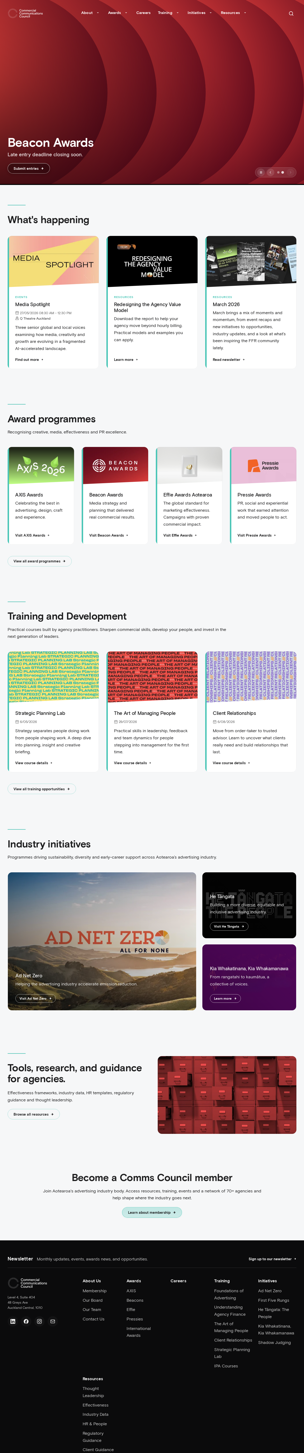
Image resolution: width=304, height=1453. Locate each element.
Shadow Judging (274, 1342)
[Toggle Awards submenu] (126, 13)
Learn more (126, 359)
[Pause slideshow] (261, 172)
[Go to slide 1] (278, 172)
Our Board (93, 1300)
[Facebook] (26, 1321)
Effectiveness (96, 1404)
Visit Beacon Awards (108, 536)
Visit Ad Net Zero (35, 999)
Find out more (29, 359)
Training (165, 12)
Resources (230, 12)
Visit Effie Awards (180, 536)
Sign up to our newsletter (272, 1259)
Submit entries (29, 168)
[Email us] (53, 1321)
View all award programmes (40, 561)
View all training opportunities (42, 789)
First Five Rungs (273, 1300)
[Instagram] (39, 1321)
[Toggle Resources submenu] (245, 13)
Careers (143, 12)
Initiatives (196, 12)
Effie (131, 1309)
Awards (114, 12)
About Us (92, 1280)
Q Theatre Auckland (35, 318)
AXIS (131, 1290)
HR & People (95, 1423)
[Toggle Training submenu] (177, 13)
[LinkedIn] (13, 1321)
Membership (95, 1290)
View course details (33, 763)
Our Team (92, 1309)
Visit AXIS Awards (32, 536)
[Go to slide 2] (282, 172)
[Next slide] (290, 172)
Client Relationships (233, 1340)
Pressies (135, 1318)
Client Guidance (98, 1449)
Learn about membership (152, 1213)
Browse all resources (34, 1115)
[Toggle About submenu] (98, 13)
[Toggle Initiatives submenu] (211, 13)
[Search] (291, 13)
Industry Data (96, 1414)
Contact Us (93, 1318)
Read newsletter (229, 359)
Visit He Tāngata (229, 927)
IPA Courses (226, 1365)
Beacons (135, 1300)
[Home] (25, 13)
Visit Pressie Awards (257, 536)
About (87, 12)
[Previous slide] (270, 172)
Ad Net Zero (270, 1290)
